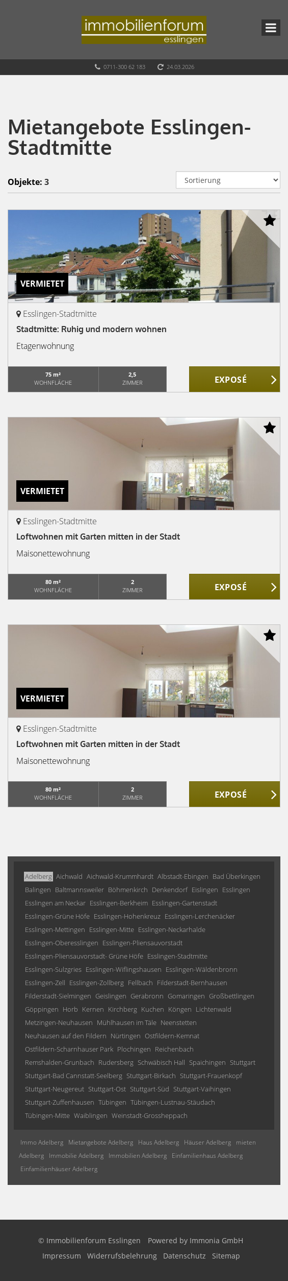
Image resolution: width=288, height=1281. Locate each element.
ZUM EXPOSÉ (235, 379)
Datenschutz (184, 1256)
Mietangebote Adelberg (100, 1142)
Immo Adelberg (41, 1142)
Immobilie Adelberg (76, 1155)
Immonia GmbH (216, 1240)
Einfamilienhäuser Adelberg (58, 1168)
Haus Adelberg (158, 1142)
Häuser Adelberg (207, 1142)
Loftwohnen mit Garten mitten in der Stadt (98, 536)
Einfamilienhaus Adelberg (207, 1155)
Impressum (61, 1256)
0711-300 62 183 (124, 67)
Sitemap (226, 1256)
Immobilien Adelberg (138, 1155)
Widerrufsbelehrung (122, 1256)
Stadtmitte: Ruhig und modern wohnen (91, 329)
